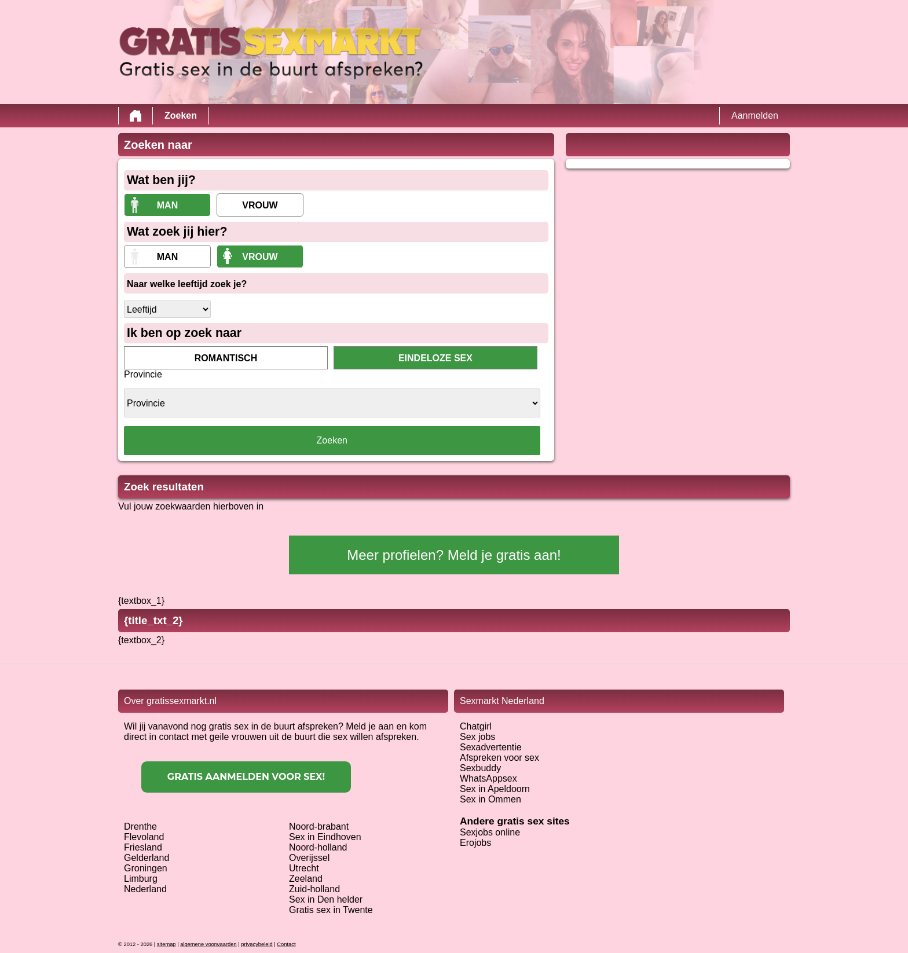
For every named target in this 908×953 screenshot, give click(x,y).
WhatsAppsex (488, 778)
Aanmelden (754, 115)
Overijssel (309, 858)
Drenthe (140, 826)
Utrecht (304, 868)
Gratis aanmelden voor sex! (246, 776)
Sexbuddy (480, 768)
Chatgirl (476, 726)
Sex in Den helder (326, 899)
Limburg (141, 879)
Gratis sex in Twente (331, 910)
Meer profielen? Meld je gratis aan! (454, 555)
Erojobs (475, 843)
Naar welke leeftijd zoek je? (187, 284)
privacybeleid (256, 944)
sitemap (166, 944)
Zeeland (306, 879)
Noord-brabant (319, 826)
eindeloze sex (435, 358)
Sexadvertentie (491, 747)
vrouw (259, 205)
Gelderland (146, 858)
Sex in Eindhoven (325, 837)
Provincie (143, 374)
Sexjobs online (490, 832)
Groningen (145, 868)
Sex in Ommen (490, 799)
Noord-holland (318, 847)
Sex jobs (477, 737)
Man (167, 205)
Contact (286, 944)
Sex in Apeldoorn (495, 789)
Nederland (145, 889)
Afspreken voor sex (499, 758)
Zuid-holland (314, 889)
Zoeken (180, 115)
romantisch (226, 358)
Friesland (143, 847)
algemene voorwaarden (208, 944)
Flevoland (144, 837)
